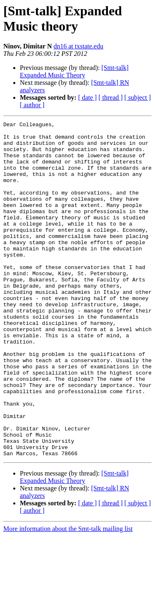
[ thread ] (110, 97)
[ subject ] (137, 97)
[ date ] (87, 97)
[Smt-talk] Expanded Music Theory (74, 71)
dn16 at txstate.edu (78, 46)
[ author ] (32, 104)
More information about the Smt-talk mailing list (68, 595)
